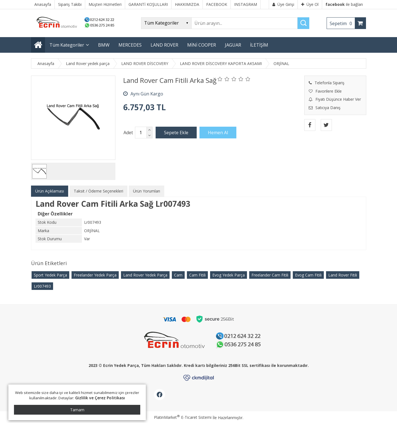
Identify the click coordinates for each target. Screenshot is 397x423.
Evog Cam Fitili (308, 275)
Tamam (77, 409)
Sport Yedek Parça (50, 275)
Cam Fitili (197, 275)
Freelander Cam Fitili (269, 275)
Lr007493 (42, 286)
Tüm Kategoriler (66, 45)
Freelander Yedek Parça (95, 275)
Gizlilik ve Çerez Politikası (100, 397)
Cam (178, 275)
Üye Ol (309, 4)
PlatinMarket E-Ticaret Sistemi (182, 417)
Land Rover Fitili (342, 275)
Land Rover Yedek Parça (145, 275)
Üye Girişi (283, 4)
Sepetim (342, 23)
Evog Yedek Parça (228, 275)
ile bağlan (344, 4)
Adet (128, 132)
